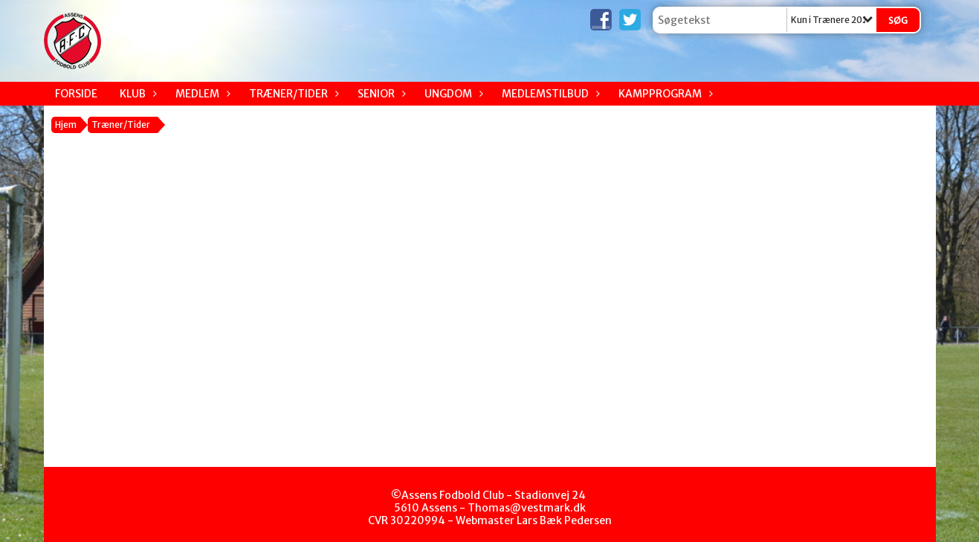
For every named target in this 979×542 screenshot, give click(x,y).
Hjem (66, 124)
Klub (136, 93)
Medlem (201, 93)
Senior (380, 93)
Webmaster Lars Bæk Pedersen (534, 520)
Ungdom (451, 93)
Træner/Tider (292, 93)
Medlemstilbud (549, 93)
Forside (76, 93)
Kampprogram (663, 93)
